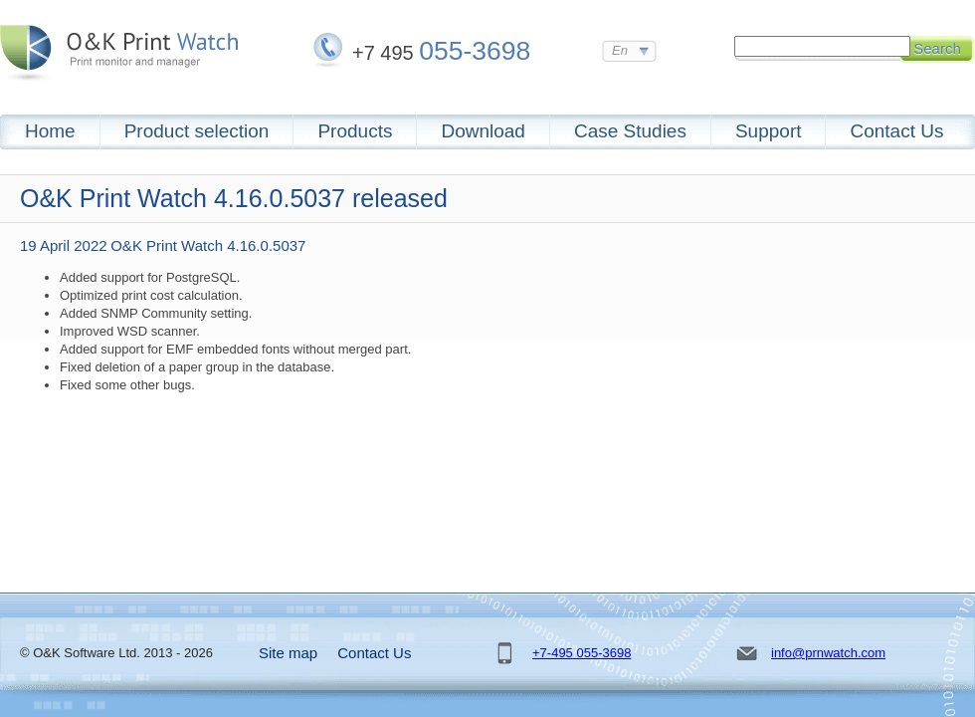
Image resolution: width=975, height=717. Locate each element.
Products (354, 130)
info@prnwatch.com (828, 652)
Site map (288, 652)
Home (50, 130)
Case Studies (630, 130)
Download (483, 130)
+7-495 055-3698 (581, 652)
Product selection (197, 130)
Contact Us (896, 130)
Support (768, 130)
